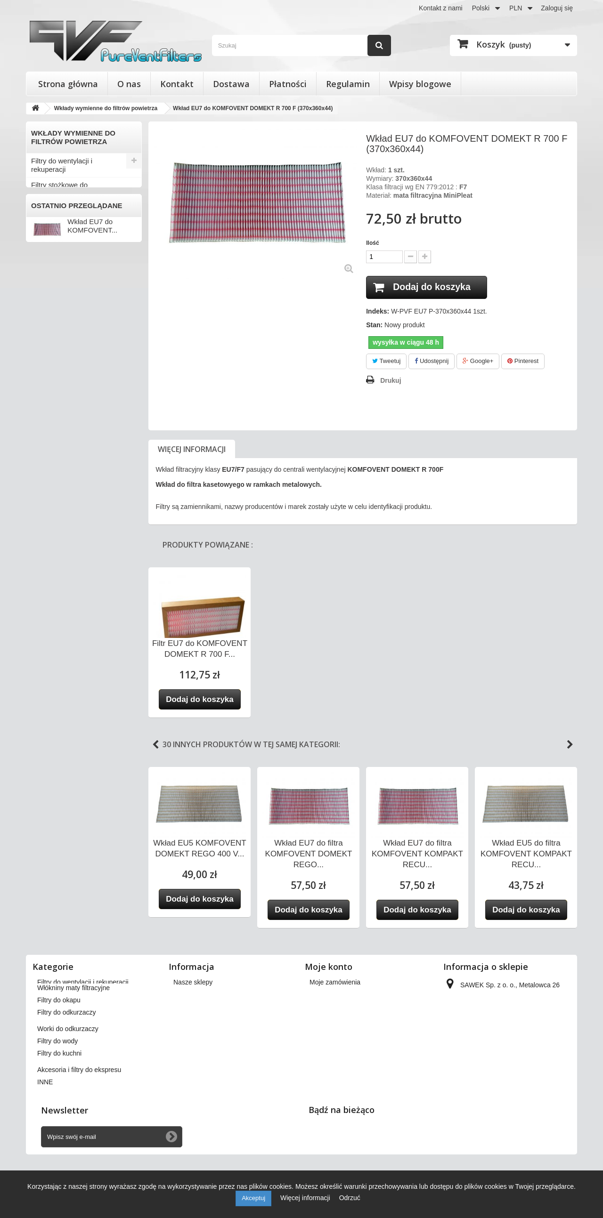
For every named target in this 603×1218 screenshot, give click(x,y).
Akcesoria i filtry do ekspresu (76, 357)
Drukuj (390, 380)
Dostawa (231, 83)
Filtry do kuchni (55, 342)
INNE (39, 373)
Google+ (478, 361)
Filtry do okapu (54, 279)
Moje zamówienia (335, 982)
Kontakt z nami (441, 8)
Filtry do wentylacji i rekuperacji (61, 165)
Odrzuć (349, 1198)
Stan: (374, 325)
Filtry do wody (53, 326)
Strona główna (68, 83)
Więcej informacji (192, 449)
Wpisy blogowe (420, 83)
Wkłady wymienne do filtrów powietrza (74, 213)
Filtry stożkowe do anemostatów (59, 189)
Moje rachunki (330, 1006)
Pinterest (522, 361)
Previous (155, 745)
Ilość (372, 243)
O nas (129, 83)
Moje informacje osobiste (346, 1031)
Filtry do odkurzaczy (62, 295)
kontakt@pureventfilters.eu (521, 1062)
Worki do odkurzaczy (64, 311)
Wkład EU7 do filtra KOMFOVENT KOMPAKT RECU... (417, 854)
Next (570, 745)
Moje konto (328, 966)
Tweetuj (386, 361)
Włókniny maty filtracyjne (70, 264)
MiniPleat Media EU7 (64, 248)
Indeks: (377, 311)
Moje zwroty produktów (343, 994)
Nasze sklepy (192, 982)
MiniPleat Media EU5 (64, 233)
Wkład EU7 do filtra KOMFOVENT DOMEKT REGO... (308, 854)
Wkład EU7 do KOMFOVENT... (92, 433)
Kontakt (177, 83)
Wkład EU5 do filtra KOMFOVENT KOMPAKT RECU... (526, 854)
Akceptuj (253, 1198)
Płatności (288, 83)
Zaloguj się (557, 8)
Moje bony (325, 1043)
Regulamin (348, 83)
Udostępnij (431, 361)
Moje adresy (327, 1019)
